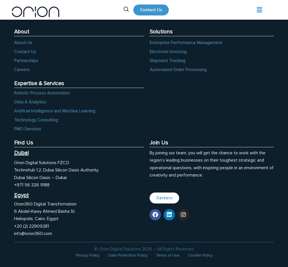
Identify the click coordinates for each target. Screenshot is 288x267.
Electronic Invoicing (168, 52)
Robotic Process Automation (42, 93)
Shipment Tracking (167, 61)
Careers (22, 70)
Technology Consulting (36, 120)
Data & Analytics (30, 102)
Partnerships (26, 61)
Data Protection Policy (127, 255)
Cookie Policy (200, 255)
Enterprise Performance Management (186, 43)
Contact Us (25, 52)
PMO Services (27, 129)
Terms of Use (167, 255)
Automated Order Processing (178, 70)
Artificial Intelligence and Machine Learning (54, 111)
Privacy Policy (88, 255)
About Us (23, 43)
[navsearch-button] (126, 9)
